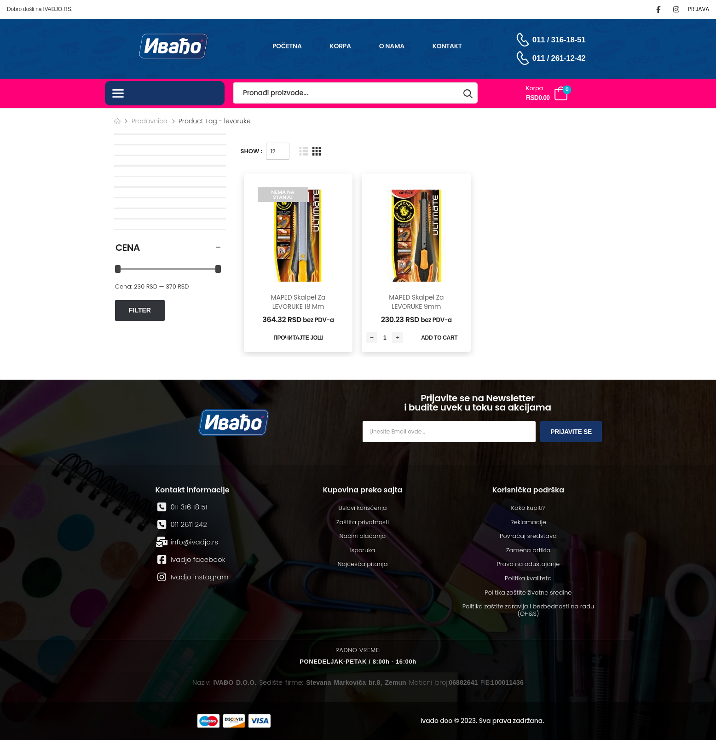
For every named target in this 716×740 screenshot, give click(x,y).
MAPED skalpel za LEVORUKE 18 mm (298, 302)
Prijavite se (571, 431)
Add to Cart (439, 338)
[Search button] (468, 93)
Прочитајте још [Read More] (298, 338)
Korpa (340, 46)
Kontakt (447, 46)
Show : (251, 151)
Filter (140, 310)
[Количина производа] (384, 338)
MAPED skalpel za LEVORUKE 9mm (416, 302)
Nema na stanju (282, 194)
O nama (391, 46)
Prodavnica (150, 121)
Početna (287, 46)
